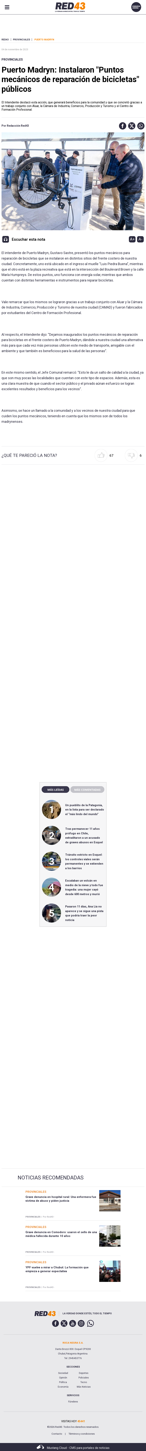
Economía (63, 1386)
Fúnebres (73, 1401)
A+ (132, 239)
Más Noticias (84, 1386)
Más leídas (55, 789)
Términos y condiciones (81, 1433)
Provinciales (12, 59)
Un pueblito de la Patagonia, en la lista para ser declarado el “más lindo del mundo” (84, 809)
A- (140, 239)
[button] (121, 126)
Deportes (83, 1373)
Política (63, 1382)
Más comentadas (87, 789)
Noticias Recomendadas (51, 1177)
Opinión (63, 1377)
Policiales (84, 1377)
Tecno (83, 1382)
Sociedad (63, 1373)
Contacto (57, 1433)
